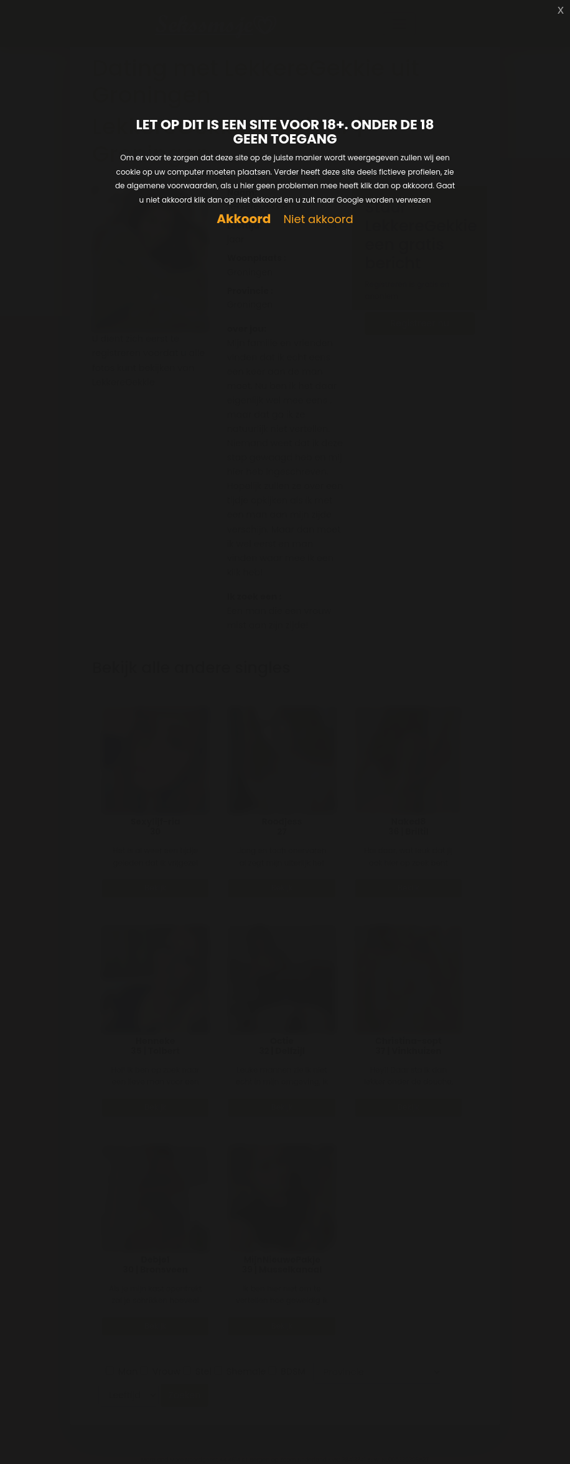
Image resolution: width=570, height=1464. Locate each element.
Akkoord (244, 219)
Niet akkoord (318, 220)
